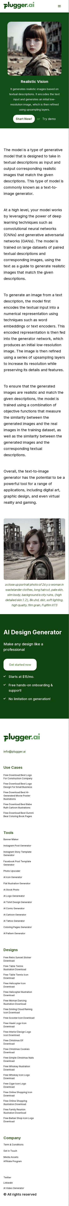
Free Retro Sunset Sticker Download (17, 959)
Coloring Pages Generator (17, 927)
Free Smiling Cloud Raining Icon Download (17, 1011)
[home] (13, 6)
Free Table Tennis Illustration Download (14, 968)
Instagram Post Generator (17, 845)
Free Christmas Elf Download (13, 1042)
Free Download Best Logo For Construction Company (17, 777)
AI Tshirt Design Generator (17, 902)
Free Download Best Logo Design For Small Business (17, 785)
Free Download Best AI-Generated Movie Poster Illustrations (16, 795)
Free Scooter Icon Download (18, 1017)
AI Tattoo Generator (14, 921)
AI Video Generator (13, 1188)
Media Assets (10, 1157)
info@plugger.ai (14, 751)
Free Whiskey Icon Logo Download (16, 1077)
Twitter (7, 1177)
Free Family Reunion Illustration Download (14, 1111)
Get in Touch (10, 1150)
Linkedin (8, 1182)
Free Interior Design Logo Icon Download (17, 1033)
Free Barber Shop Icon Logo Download (18, 1120)
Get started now (20, 664)
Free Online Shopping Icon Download (17, 1094)
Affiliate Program (12, 1161)
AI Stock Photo (11, 889)
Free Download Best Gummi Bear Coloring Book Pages (18, 815)
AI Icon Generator (12, 877)
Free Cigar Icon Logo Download (14, 1085)
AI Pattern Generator (14, 933)
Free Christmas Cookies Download (16, 1051)
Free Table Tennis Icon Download (15, 976)
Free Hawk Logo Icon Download (14, 1025)
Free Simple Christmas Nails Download (18, 1059)
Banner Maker (10, 839)
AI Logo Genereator (14, 896)
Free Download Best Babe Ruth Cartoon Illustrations (17, 806)
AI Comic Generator (13, 908)
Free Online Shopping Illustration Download (15, 1102)
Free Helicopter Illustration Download (17, 994)
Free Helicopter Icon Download (14, 985)
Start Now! (24, 119)
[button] (61, 6)
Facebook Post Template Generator (17, 863)
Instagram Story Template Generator (17, 853)
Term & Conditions (13, 1144)
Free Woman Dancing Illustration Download (14, 1002)
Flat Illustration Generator (16, 883)
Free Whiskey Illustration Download (16, 1068)
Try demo (49, 119)
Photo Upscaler (11, 871)
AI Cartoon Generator (14, 914)
